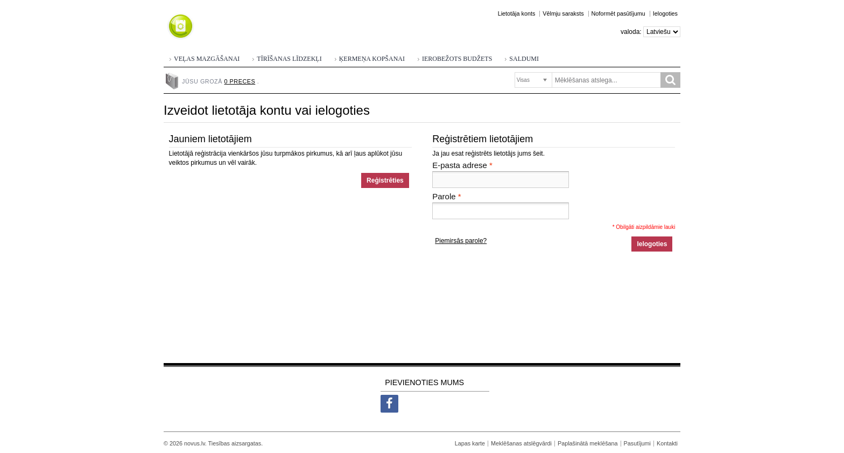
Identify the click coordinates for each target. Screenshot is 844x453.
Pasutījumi (637, 443)
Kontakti (667, 443)
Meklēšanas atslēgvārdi (521, 443)
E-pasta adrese (459, 165)
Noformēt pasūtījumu (618, 13)
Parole (443, 196)
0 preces (240, 81)
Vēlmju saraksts (563, 13)
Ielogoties (665, 13)
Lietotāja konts (517, 13)
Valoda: (631, 32)
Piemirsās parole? (461, 241)
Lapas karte (470, 443)
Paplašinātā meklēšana (588, 443)
